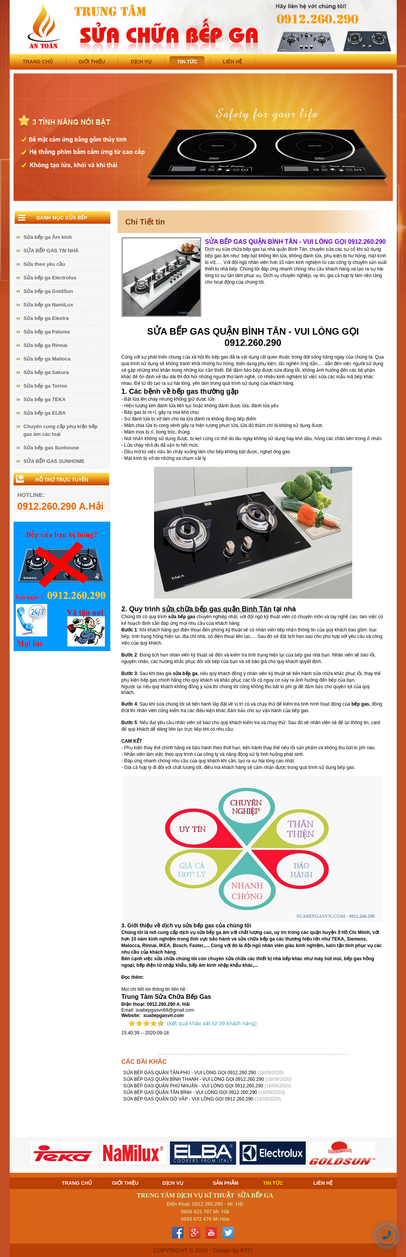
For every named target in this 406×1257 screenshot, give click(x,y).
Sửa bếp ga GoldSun (48, 291)
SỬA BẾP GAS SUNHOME (54, 461)
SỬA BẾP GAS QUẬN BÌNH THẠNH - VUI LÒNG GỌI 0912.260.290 (194, 1079)
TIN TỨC (187, 62)
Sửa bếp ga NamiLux (49, 305)
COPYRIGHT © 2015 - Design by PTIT (203, 1250)
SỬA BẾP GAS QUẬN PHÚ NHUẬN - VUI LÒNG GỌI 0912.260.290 (194, 1086)
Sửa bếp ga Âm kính (48, 237)
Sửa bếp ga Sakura (46, 372)
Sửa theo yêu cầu (44, 264)
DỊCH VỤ (140, 62)
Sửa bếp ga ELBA (45, 413)
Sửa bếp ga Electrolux (50, 278)
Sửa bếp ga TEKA (45, 399)
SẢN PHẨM (226, 1183)
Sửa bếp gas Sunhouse (51, 448)
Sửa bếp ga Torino (45, 386)
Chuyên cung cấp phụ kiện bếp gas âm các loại (61, 430)
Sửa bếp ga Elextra (46, 318)
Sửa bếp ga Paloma (47, 332)
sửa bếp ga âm (213, 932)
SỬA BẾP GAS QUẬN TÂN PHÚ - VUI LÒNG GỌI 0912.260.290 (190, 1072)
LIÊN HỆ (232, 62)
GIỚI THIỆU (92, 62)
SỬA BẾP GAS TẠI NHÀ (51, 250)
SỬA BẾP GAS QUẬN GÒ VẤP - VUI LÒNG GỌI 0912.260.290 (189, 1099)
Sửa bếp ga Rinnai (46, 345)
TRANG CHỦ (38, 62)
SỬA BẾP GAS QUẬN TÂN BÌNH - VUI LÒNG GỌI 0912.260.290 (191, 1092)
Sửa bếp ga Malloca (47, 359)
